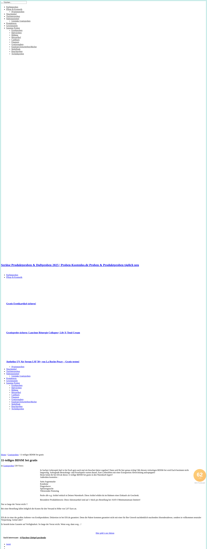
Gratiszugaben (17, 44)
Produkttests (11, 23)
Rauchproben (16, 51)
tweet (8, 544)
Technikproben (17, 54)
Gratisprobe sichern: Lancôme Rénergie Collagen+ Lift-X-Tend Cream (43, 332)
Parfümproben (12, 7)
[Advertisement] (103, 431)
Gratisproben (13, 455)
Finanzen (15, 42)
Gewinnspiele (12, 26)
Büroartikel (16, 37)
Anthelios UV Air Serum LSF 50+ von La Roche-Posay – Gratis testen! (42, 361)
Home (3, 455)
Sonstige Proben (13, 28)
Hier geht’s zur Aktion (105, 533)
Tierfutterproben (13, 16)
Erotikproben (16, 30)
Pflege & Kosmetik (14, 9)
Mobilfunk (15, 49)
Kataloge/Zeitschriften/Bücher (24, 47)
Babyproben (16, 33)
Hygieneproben (17, 12)
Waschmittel (11, 14)
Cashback (15, 40)
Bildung (14, 35)
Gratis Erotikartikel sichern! (21, 303)
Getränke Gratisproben (20, 21)
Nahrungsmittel (12, 19)
